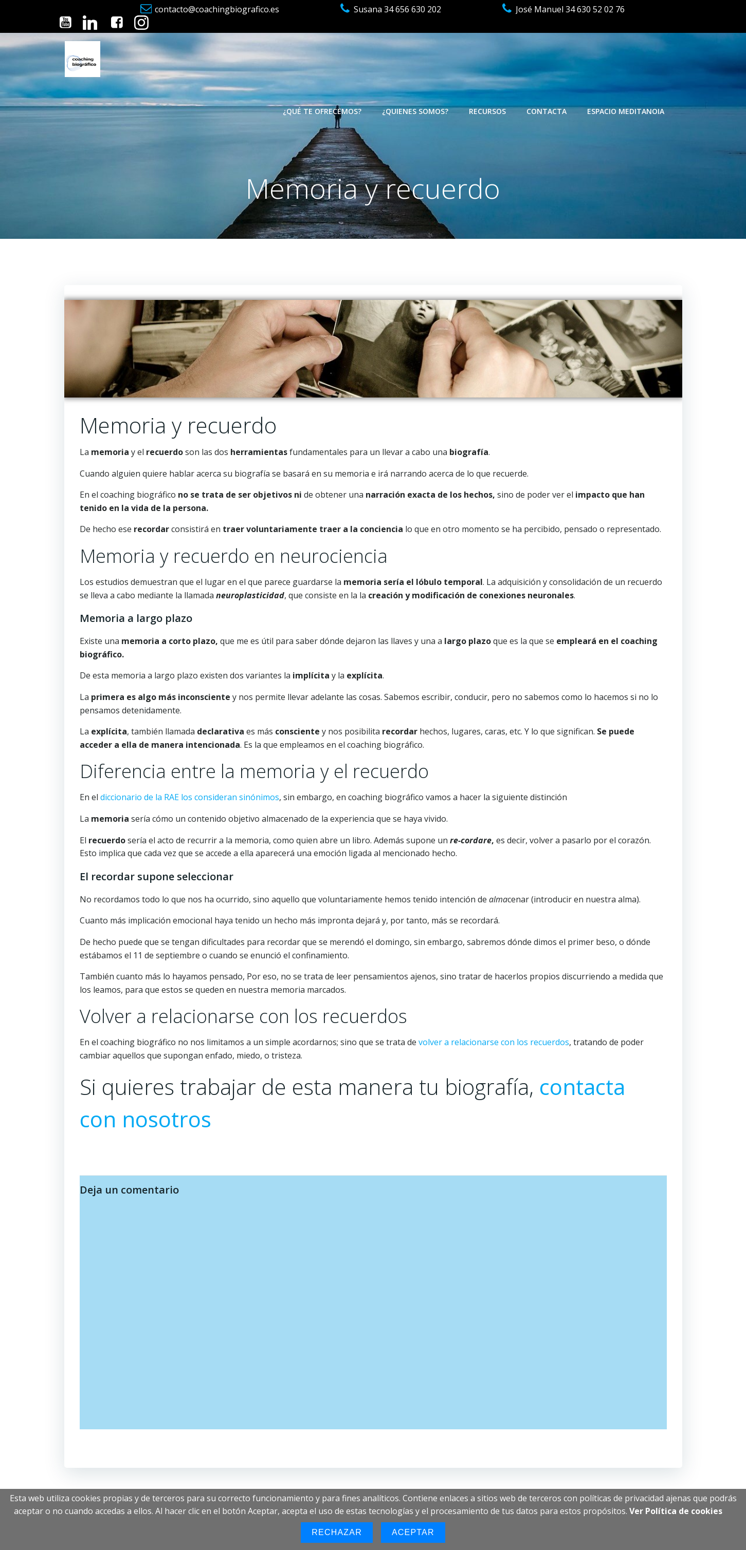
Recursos (487, 111)
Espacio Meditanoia (625, 111)
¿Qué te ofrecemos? (322, 111)
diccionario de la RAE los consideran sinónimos (189, 797)
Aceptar (413, 1532)
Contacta (546, 111)
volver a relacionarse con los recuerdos (494, 1042)
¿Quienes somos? (415, 111)
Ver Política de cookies (675, 1511)
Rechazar (337, 1532)
